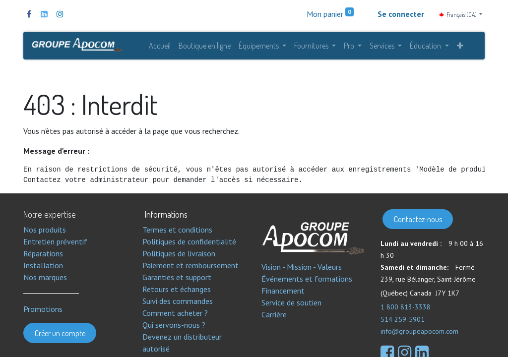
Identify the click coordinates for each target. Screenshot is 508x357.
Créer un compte (60, 333)
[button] (460, 46)
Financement (283, 291)
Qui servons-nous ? (173, 325)
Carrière (274, 314)
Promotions (43, 309)
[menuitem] (160, 46)
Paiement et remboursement (190, 265)
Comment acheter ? (175, 313)
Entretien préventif (55, 241)
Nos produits (44, 230)
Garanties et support (176, 277)
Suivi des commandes (177, 301)
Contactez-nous (418, 219)
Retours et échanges (176, 289)
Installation (43, 265)
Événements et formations (306, 279)
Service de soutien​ (291, 302)
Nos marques (45, 277)
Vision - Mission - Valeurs (301, 267)
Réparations (43, 253)
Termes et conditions (177, 230)
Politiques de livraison (178, 253)
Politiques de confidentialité (189, 241)
